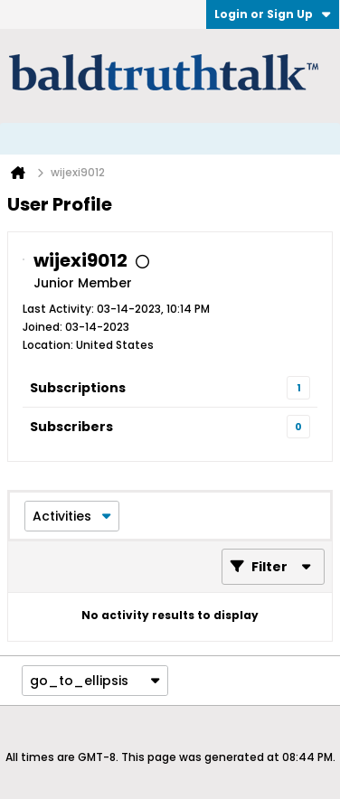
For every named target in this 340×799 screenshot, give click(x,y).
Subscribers (71, 427)
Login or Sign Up (272, 14)
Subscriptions (78, 388)
